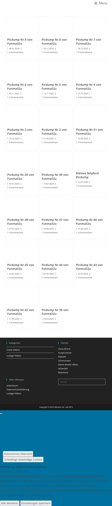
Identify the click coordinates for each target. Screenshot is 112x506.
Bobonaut (63, 372)
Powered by (23, 467)
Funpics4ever (65, 352)
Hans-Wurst (64, 348)
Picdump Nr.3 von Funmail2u (20, 132)
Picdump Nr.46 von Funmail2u (89, 222)
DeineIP (62, 356)
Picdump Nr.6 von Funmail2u (20, 87)
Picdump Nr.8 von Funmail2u (54, 41)
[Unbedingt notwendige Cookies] (23, 459)
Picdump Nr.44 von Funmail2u (55, 267)
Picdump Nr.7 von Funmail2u (88, 41)
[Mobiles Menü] (101, 3)
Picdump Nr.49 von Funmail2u (55, 177)
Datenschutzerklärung (18, 389)
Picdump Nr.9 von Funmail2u (20, 41)
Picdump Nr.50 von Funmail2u (20, 177)
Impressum (12, 385)
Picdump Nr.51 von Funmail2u (89, 132)
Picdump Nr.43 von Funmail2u (89, 267)
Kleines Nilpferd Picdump (87, 175)
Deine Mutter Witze (68, 364)
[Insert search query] (81, 382)
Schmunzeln (64, 360)
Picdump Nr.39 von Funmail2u (55, 312)
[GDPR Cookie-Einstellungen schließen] (1, 413)
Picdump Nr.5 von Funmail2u (54, 87)
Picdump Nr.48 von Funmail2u (20, 222)
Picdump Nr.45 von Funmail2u (20, 267)
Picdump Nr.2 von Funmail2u (54, 132)
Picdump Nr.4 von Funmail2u (88, 87)
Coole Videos (13, 349)
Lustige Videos (14, 355)
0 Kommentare (16, 52)
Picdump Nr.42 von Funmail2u (20, 312)
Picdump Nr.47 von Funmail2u (55, 222)
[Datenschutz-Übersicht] (18, 454)
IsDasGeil (63, 368)
